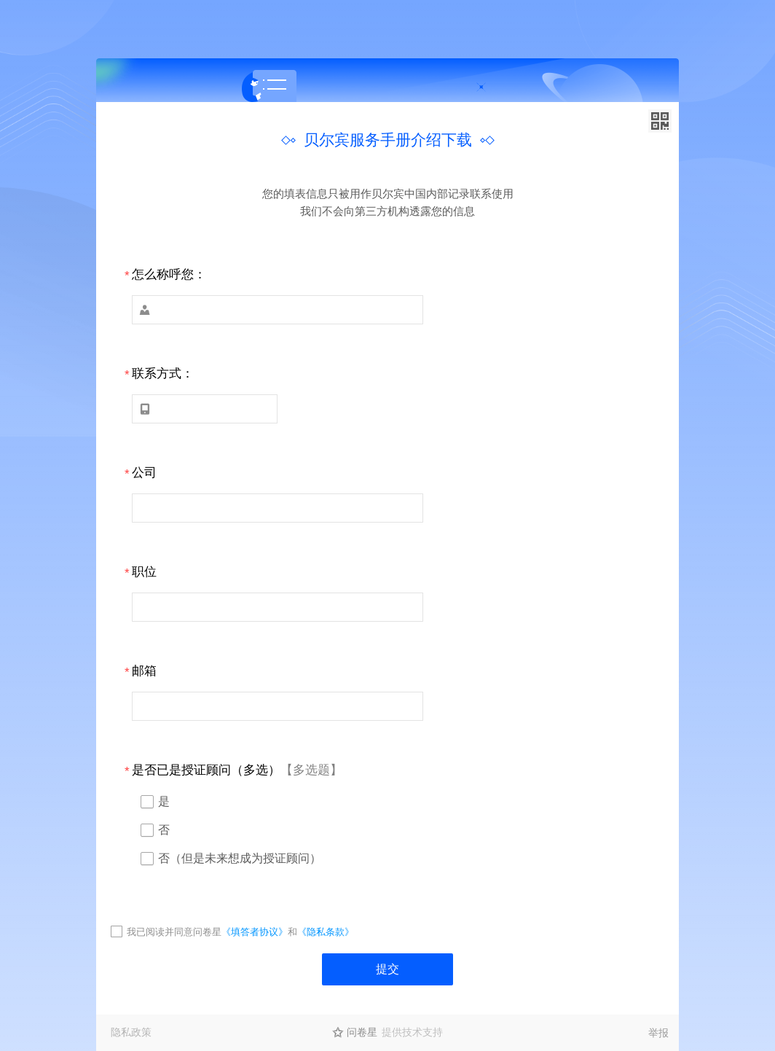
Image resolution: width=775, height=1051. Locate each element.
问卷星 (362, 1032)
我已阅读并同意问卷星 (174, 931)
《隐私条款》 (325, 931)
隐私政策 (131, 1032)
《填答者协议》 (254, 931)
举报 (658, 1033)
